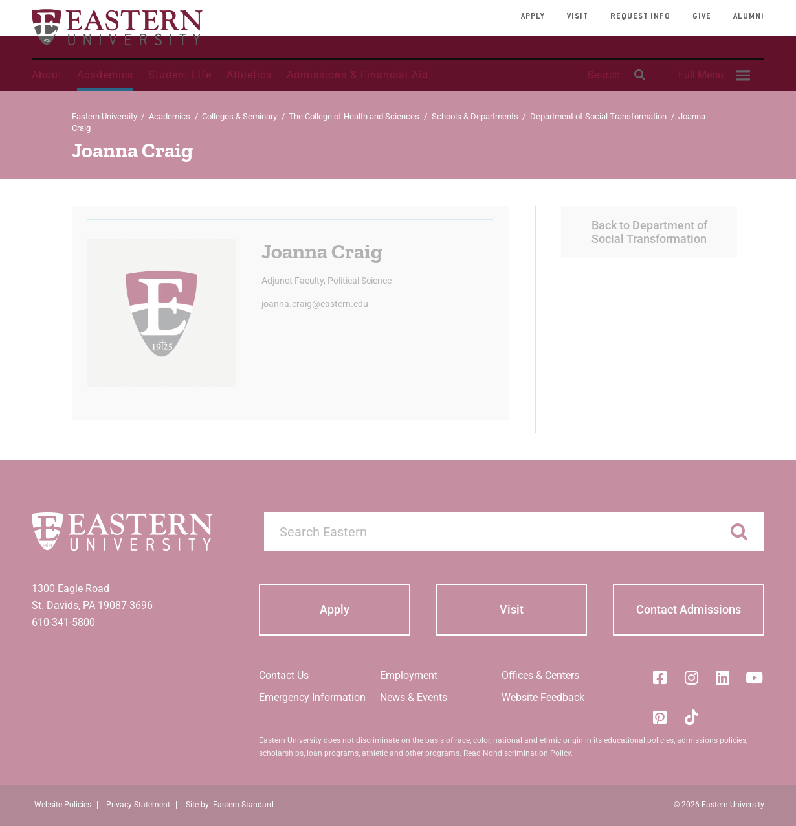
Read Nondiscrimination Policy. (518, 753)
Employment (408, 675)
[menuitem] (712, 75)
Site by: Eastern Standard (230, 804)
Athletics (249, 75)
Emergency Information (312, 697)
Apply (533, 17)
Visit (577, 17)
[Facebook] (659, 677)
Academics (105, 75)
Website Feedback (543, 697)
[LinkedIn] (723, 677)
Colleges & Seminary (239, 116)
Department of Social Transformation (598, 116)
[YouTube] (754, 677)
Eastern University (104, 116)
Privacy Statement (138, 804)
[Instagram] (691, 677)
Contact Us (284, 675)
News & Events (413, 697)
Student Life (180, 75)
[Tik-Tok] (691, 717)
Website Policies (62, 804)
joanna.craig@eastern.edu (314, 304)
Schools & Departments (475, 116)
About (47, 75)
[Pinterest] (659, 717)
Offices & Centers (540, 675)
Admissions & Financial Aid (357, 75)
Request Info (640, 17)
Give (701, 17)
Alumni (748, 17)
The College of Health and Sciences (354, 116)
